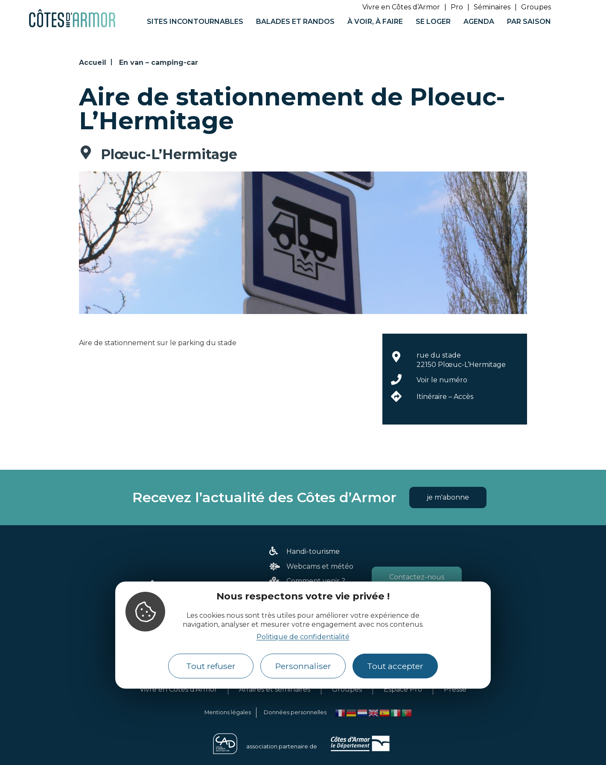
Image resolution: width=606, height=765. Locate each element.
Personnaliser (303, 666)
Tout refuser (211, 666)
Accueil (92, 62)
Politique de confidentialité (303, 637)
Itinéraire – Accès (445, 397)
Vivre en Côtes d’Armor (401, 7)
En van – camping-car (158, 62)
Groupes (536, 7)
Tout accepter (395, 666)
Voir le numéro (442, 380)
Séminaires (492, 7)
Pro (457, 7)
